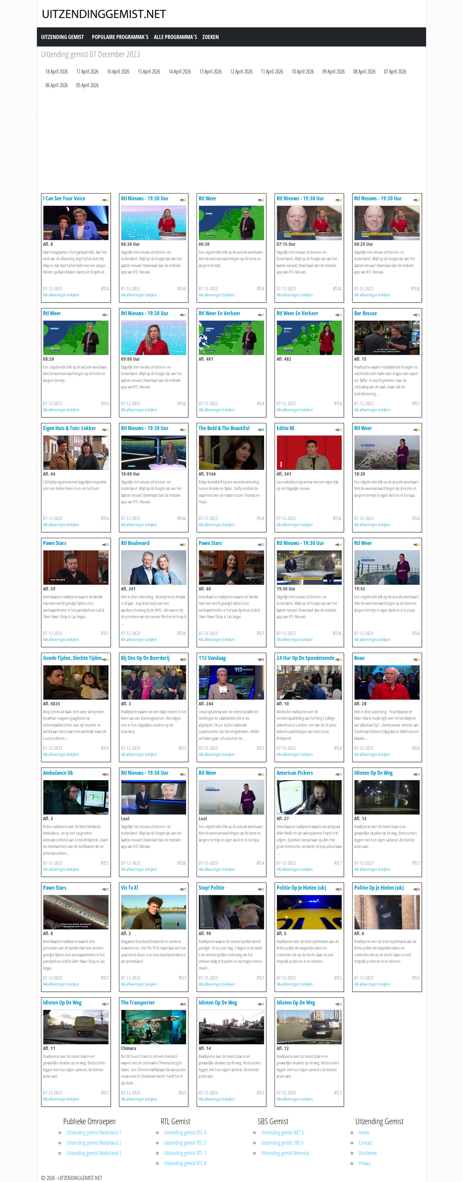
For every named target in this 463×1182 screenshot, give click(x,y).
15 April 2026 (149, 71)
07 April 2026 (395, 71)
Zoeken (210, 37)
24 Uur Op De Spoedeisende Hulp (305, 661)
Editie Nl (285, 428)
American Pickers (295, 772)
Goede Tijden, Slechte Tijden (72, 658)
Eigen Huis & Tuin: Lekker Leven (69, 431)
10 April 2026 (303, 71)
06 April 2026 (56, 85)
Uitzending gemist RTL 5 (185, 1142)
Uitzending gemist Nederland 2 (94, 1142)
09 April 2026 (333, 71)
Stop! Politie (211, 887)
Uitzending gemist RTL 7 (185, 1153)
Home (364, 1132)
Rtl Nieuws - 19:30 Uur (145, 198)
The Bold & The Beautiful (224, 428)
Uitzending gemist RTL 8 (185, 1163)
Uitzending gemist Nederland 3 (94, 1153)
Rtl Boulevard (135, 543)
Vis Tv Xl (129, 887)
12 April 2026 (241, 71)
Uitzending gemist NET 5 (282, 1132)
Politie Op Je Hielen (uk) (301, 887)
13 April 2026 (210, 71)
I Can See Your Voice (64, 198)
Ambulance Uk (58, 772)
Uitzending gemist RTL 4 (185, 1132)
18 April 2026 (56, 71)
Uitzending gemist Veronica (285, 1153)
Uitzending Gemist (62, 37)
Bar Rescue (365, 313)
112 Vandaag (212, 658)
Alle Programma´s (175, 37)
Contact (365, 1142)
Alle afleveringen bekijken (61, 295)
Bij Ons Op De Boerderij (145, 658)
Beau (359, 658)
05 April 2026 (87, 85)
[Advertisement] (231, 142)
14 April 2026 (180, 71)
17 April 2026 (87, 71)
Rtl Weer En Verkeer (219, 313)
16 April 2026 (118, 71)
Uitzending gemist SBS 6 (282, 1142)
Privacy (365, 1163)
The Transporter (138, 1002)
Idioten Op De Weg (373, 772)
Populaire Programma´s (120, 37)
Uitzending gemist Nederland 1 (94, 1132)
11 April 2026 (272, 71)
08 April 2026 (364, 71)
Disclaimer (368, 1153)
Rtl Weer (207, 198)
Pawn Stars (54, 543)
